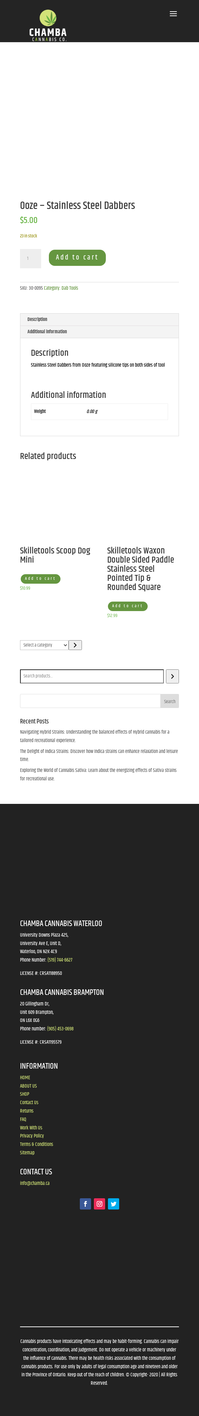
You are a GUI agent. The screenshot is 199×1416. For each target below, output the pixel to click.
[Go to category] (75, 645)
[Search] (172, 676)
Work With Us (31, 1128)
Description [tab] (37, 319)
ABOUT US (28, 1086)
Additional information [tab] (47, 332)
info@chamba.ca (35, 1183)
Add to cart (77, 257)
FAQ (23, 1119)
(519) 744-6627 (59, 960)
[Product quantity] (30, 259)
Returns (26, 1111)
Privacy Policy (32, 1136)
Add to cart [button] (40, 578)
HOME (25, 1078)
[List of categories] (44, 645)
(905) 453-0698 (60, 1029)
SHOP (24, 1094)
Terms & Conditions (36, 1144)
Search (27, 664)
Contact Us (29, 1103)
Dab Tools (70, 288)
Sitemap (27, 1153)
